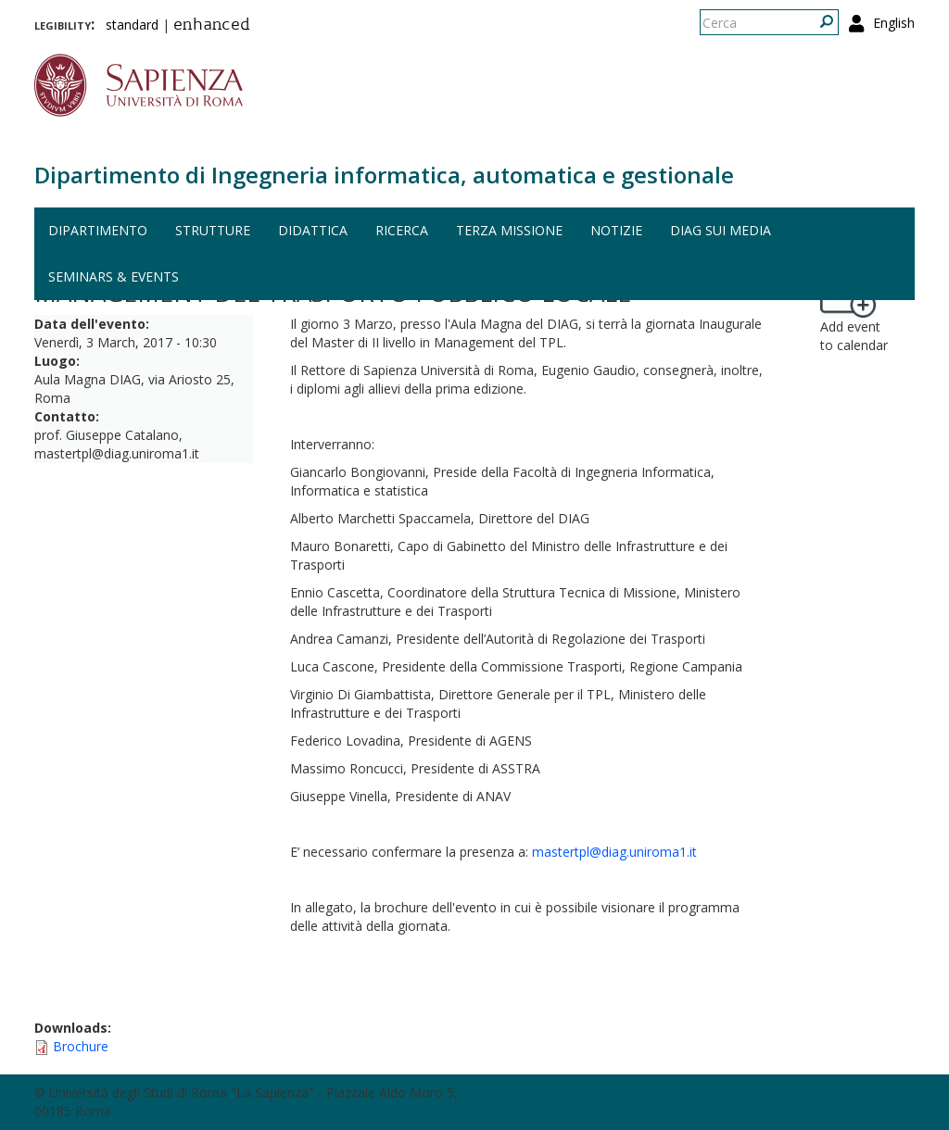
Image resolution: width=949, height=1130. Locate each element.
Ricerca (401, 230)
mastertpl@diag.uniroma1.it (614, 851)
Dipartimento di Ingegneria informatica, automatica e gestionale (384, 174)
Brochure (80, 1046)
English (894, 22)
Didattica (313, 230)
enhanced (211, 26)
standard (132, 24)
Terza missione (509, 230)
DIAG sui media (720, 230)
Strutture (212, 230)
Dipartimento (97, 230)
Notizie (616, 230)
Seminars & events (113, 276)
